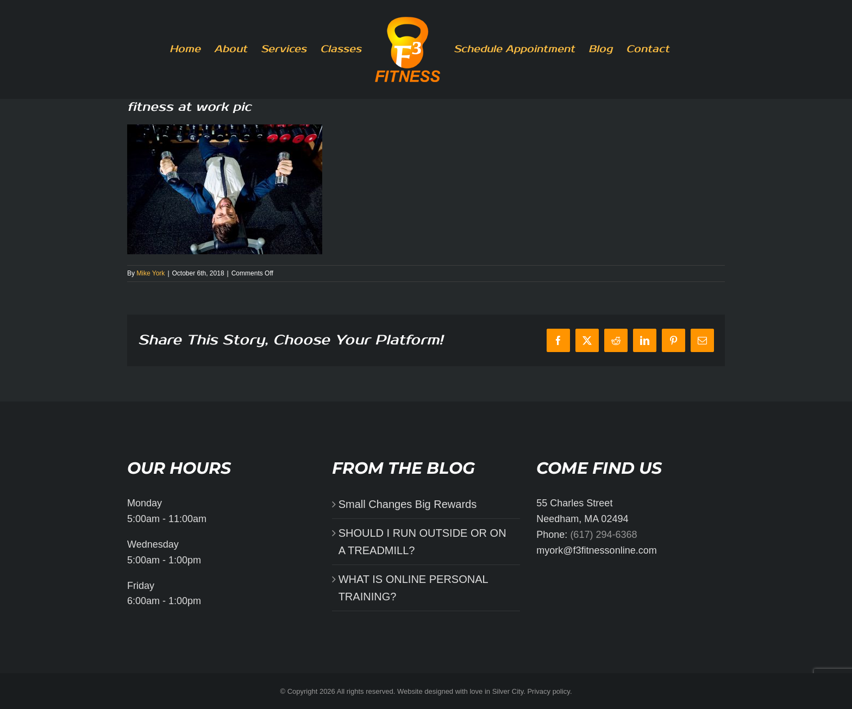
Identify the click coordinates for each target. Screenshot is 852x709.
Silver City (508, 691)
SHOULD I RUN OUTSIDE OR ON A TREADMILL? (422, 541)
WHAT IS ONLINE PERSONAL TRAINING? (413, 588)
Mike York (150, 273)
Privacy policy (548, 691)
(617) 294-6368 (603, 534)
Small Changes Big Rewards (408, 504)
